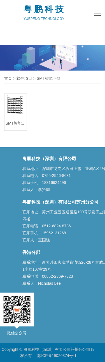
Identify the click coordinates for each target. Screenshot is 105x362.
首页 (8, 78)
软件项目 (24, 78)
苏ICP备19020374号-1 (56, 355)
